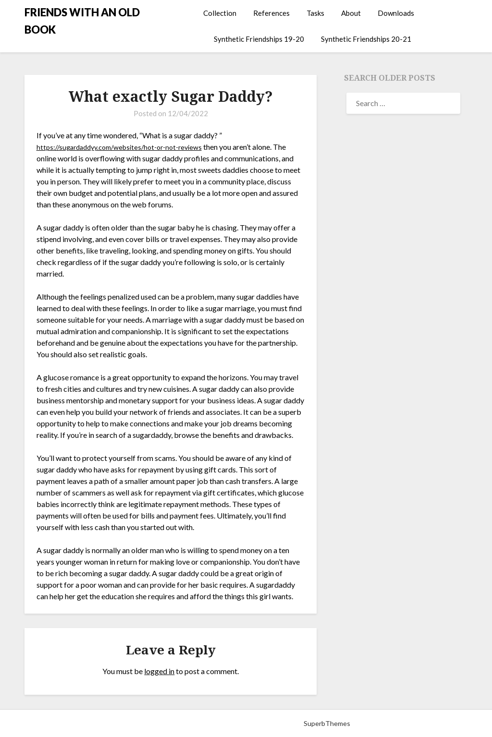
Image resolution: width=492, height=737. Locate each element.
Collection (219, 13)
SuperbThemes (327, 723)
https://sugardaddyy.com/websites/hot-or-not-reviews (127, 146)
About (351, 13)
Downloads (396, 13)
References (271, 13)
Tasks (315, 13)
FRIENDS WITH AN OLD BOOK (82, 21)
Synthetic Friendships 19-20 (259, 39)
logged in (159, 671)
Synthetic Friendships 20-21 (366, 39)
